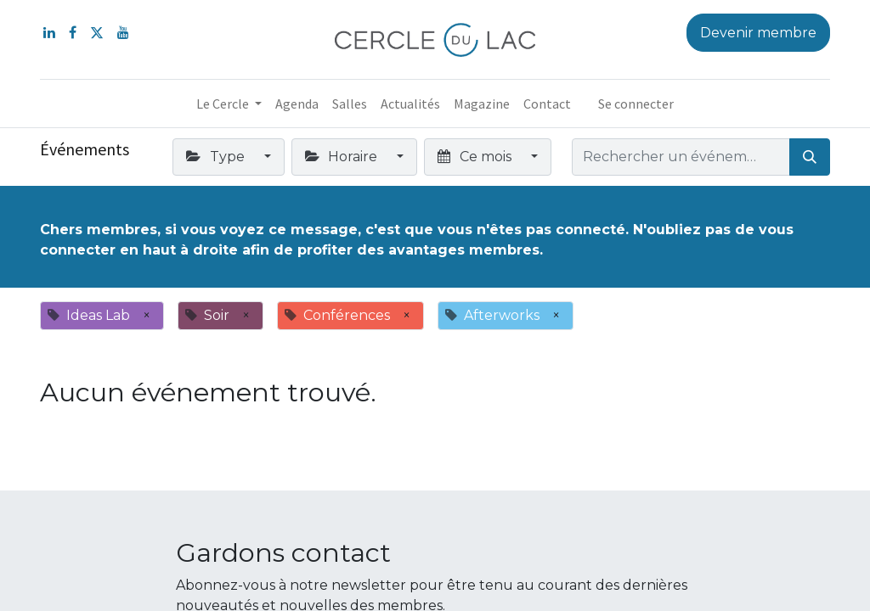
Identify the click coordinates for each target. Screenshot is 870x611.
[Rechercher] (809, 157)
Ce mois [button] (476, 157)
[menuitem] (296, 104)
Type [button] (216, 157)
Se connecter (636, 103)
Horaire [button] (343, 157)
